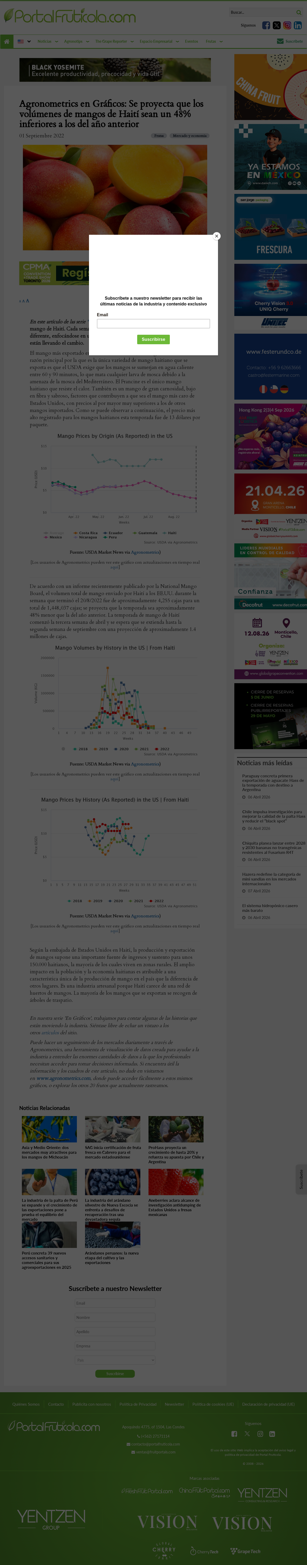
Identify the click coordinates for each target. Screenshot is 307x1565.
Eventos (191, 41)
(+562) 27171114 (155, 1436)
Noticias (44, 41)
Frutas (211, 41)
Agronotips (73, 41)
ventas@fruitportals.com (156, 1452)
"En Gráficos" (102, 321)
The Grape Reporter (111, 41)
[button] (23, 41)
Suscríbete (290, 41)
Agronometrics (145, 552)
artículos (50, 1032)
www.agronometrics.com (63, 1078)
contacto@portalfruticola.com (155, 1444)
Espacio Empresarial (156, 41)
